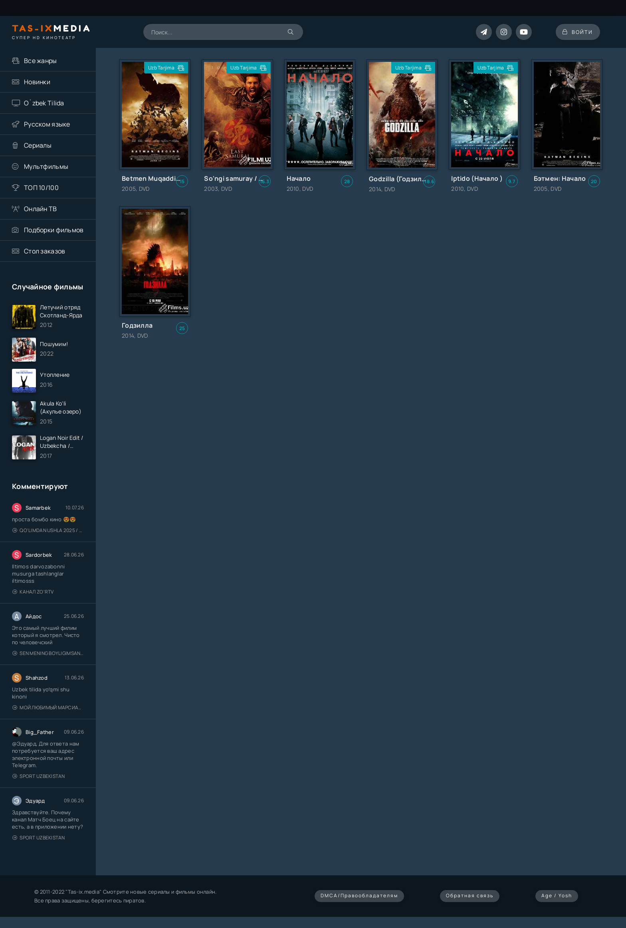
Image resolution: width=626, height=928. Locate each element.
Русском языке (47, 124)
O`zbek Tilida (44, 103)
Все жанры (40, 60)
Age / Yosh (556, 899)
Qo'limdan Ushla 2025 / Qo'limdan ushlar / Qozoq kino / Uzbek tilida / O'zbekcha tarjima (48, 533)
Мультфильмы (46, 166)
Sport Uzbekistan (38, 779)
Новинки (37, 81)
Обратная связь (469, 899)
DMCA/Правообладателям (359, 899)
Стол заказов (44, 251)
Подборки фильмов (53, 230)
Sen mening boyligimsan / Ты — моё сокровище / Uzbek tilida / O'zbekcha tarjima (48, 656)
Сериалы (38, 145)
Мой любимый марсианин (48, 711)
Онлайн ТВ (40, 208)
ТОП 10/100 (41, 187)
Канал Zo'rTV (33, 595)
